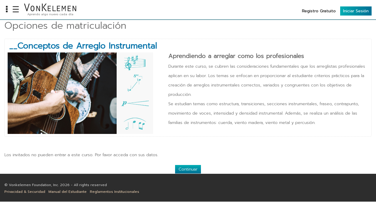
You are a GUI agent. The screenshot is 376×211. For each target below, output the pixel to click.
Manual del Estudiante (67, 191)
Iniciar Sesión (356, 11)
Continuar (188, 169)
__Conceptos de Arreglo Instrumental (83, 46)
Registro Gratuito (319, 11)
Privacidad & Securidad (24, 191)
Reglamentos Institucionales (114, 191)
